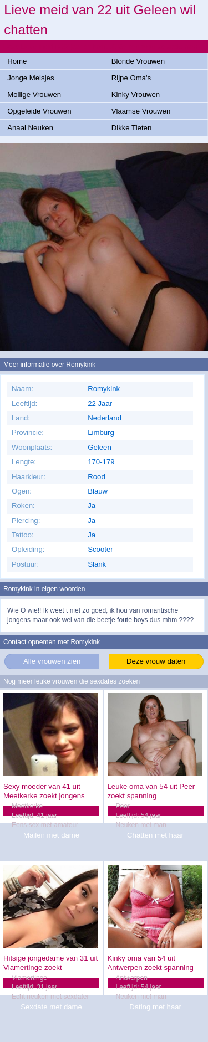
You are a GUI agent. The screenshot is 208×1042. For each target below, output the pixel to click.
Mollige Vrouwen (34, 94)
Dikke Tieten (131, 128)
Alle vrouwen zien (51, 661)
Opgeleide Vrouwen (39, 111)
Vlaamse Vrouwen (141, 111)
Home (17, 61)
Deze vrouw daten (155, 661)
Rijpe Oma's (131, 78)
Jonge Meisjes (30, 78)
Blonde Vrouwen (138, 61)
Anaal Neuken (30, 128)
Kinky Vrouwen (135, 94)
